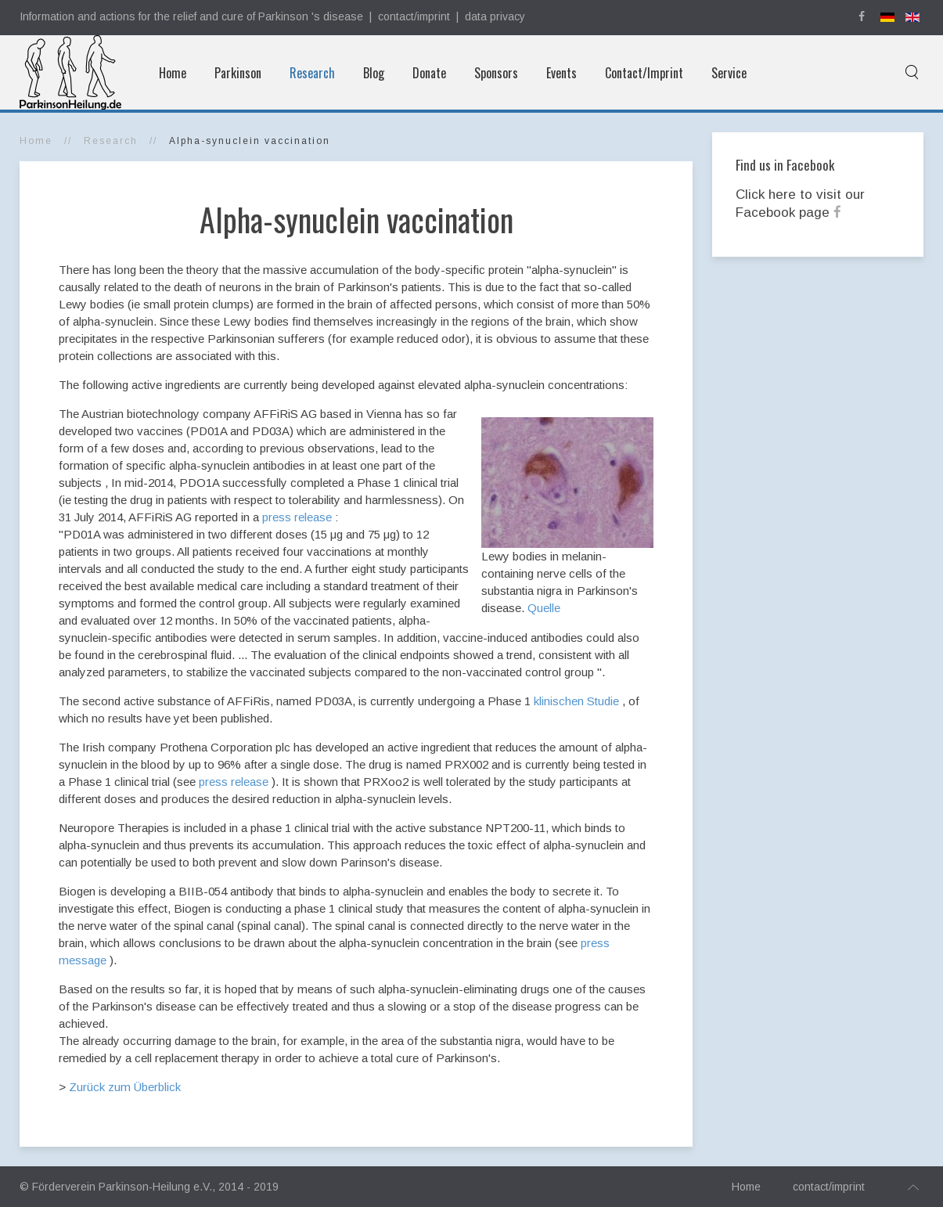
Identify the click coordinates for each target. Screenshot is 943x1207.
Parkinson (237, 72)
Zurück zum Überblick (125, 1087)
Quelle (543, 607)
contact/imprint (414, 16)
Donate (429, 72)
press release (297, 517)
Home (172, 72)
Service (729, 72)
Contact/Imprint (644, 72)
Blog (373, 72)
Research (312, 72)
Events (561, 72)
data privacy (495, 16)
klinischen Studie (576, 701)
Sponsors (496, 72)
